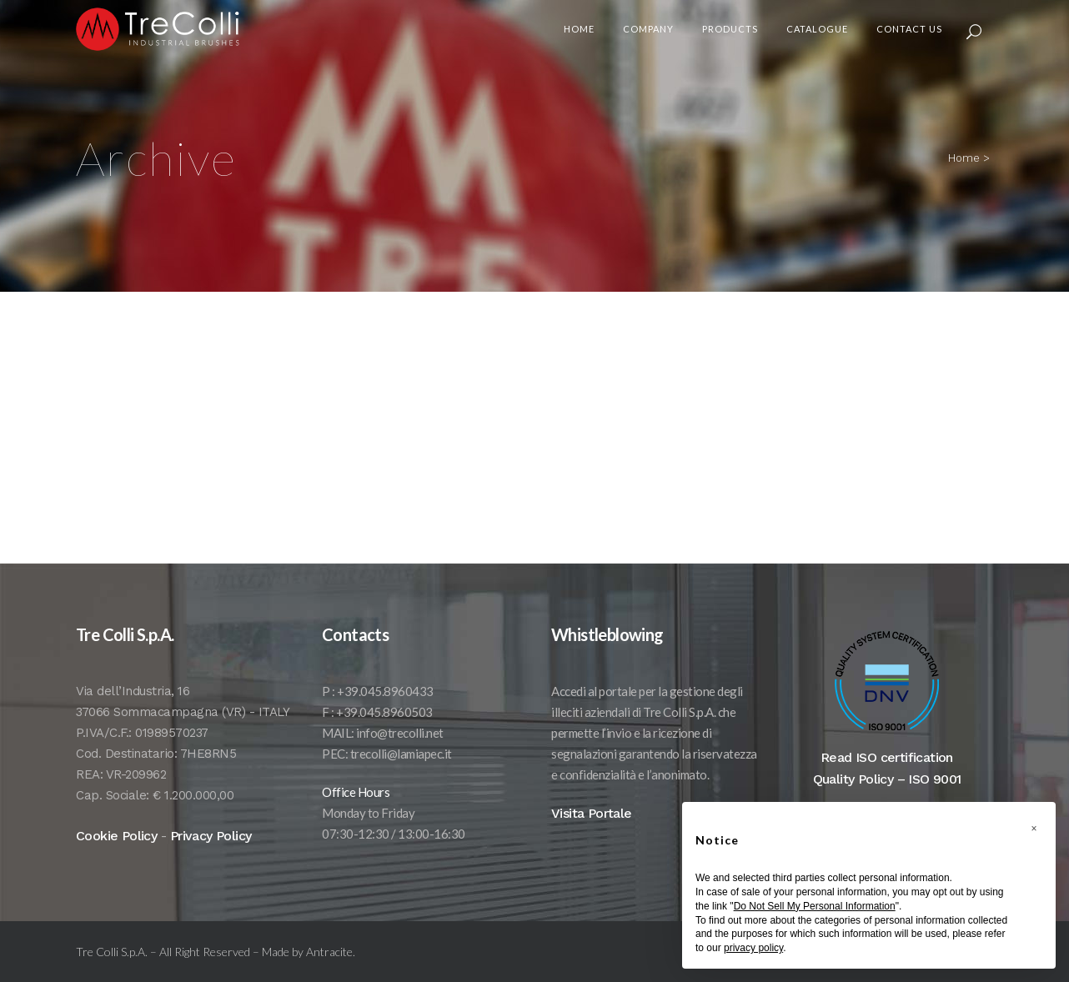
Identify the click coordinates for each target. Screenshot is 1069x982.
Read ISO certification (887, 781)
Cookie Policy (116, 860)
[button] (1034, 828)
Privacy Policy (211, 860)
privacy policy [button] (753, 948)
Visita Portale (591, 837)
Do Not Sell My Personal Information (815, 906)
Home (964, 158)
